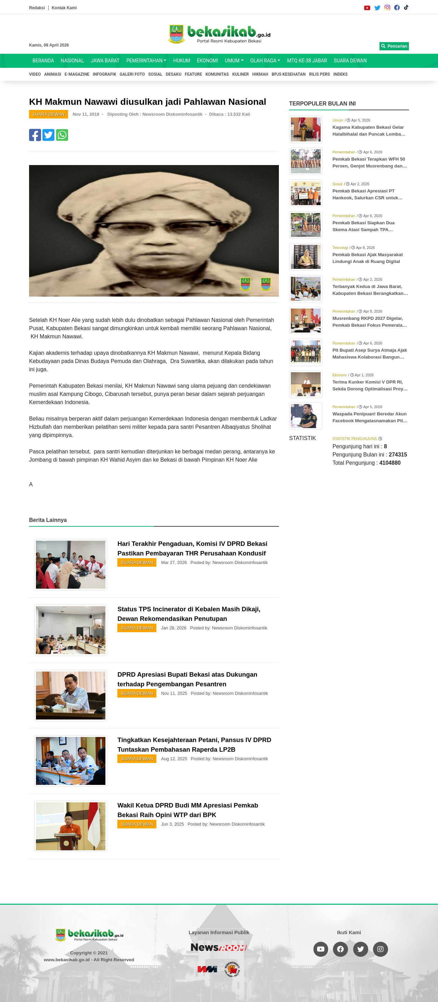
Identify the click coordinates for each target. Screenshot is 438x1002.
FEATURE (193, 74)
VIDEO (35, 74)
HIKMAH (260, 74)
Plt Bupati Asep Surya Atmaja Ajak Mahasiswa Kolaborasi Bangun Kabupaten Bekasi (370, 354)
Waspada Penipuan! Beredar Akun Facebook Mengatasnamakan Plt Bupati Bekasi (370, 417)
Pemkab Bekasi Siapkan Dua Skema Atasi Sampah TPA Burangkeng (364, 226)
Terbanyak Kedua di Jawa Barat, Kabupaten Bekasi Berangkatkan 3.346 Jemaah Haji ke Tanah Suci (368, 290)
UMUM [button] (232, 60)
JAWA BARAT (105, 60)
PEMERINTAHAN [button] (144, 60)
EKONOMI (207, 60)
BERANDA (43, 60)
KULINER (240, 74)
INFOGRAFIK (104, 74)
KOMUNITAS (217, 74)
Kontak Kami (64, 7)
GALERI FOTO (132, 74)
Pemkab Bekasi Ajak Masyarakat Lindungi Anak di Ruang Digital (368, 258)
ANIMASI (52, 74)
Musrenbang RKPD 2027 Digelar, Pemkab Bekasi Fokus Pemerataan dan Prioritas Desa (370, 322)
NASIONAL (72, 60)
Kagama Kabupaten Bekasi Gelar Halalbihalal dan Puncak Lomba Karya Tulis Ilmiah (368, 131)
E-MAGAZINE (77, 74)
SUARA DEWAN (350, 60)
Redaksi (37, 7)
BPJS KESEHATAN (289, 74)
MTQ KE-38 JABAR (307, 60)
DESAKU (174, 74)
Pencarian (394, 46)
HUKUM (181, 60)
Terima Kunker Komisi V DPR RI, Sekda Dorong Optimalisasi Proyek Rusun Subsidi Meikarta (370, 385)
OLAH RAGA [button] (263, 60)
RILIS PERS (319, 74)
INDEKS (340, 74)
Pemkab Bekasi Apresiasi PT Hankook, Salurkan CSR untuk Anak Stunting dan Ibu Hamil (365, 194)
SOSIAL (155, 74)
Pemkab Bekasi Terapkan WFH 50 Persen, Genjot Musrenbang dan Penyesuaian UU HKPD (369, 163)
